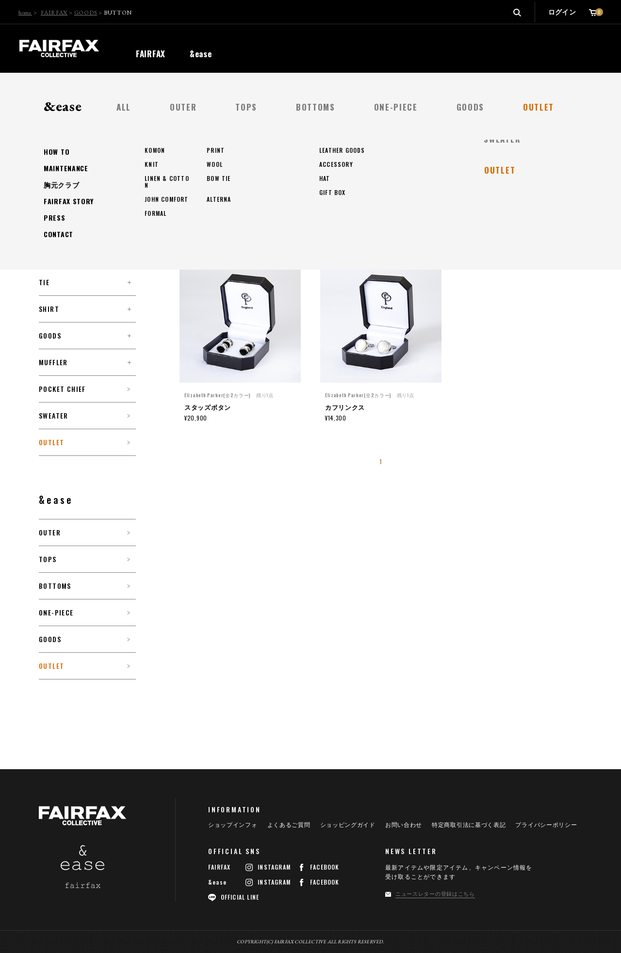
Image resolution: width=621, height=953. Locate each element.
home (25, 12)
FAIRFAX (54, 12)
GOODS (86, 12)
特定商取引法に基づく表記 (469, 825)
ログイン (562, 12)
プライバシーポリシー (546, 825)
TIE (44, 282)
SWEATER (53, 415)
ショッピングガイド (348, 825)
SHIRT (49, 309)
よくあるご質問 (288, 825)
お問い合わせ (403, 825)
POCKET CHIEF (62, 389)
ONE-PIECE (56, 612)
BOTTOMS (55, 585)
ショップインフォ (233, 825)
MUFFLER (53, 362)
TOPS (48, 559)
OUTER (50, 532)
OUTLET (51, 442)
